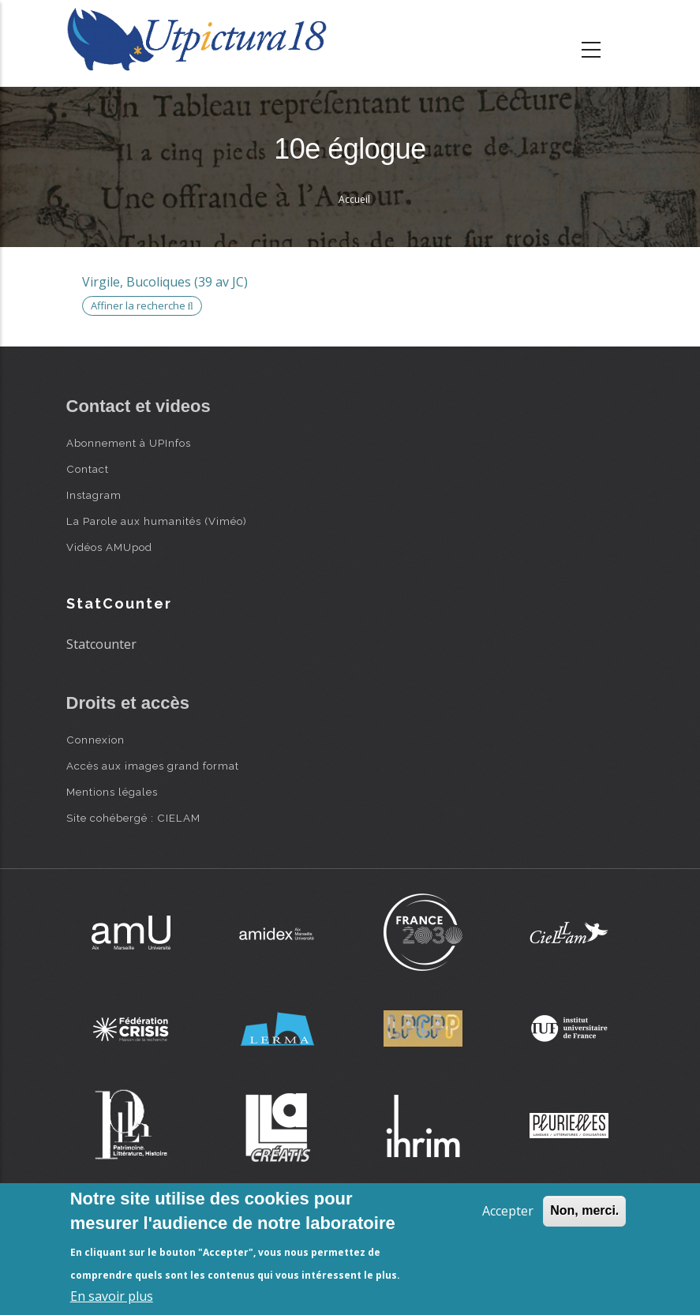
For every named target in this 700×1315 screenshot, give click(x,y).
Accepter (507, 1210)
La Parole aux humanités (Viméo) (156, 521)
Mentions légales (112, 791)
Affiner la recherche (142, 305)
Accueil (354, 199)
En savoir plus (111, 1296)
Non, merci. (584, 1210)
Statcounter (101, 644)
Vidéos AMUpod (109, 547)
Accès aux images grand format (152, 765)
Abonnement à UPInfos (128, 442)
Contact (87, 469)
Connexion (95, 739)
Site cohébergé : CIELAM (133, 817)
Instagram (94, 495)
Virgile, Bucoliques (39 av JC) (165, 281)
